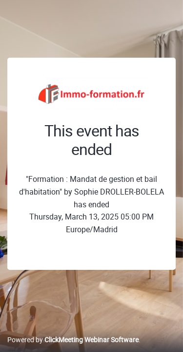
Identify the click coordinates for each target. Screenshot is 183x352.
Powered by (73, 339)
